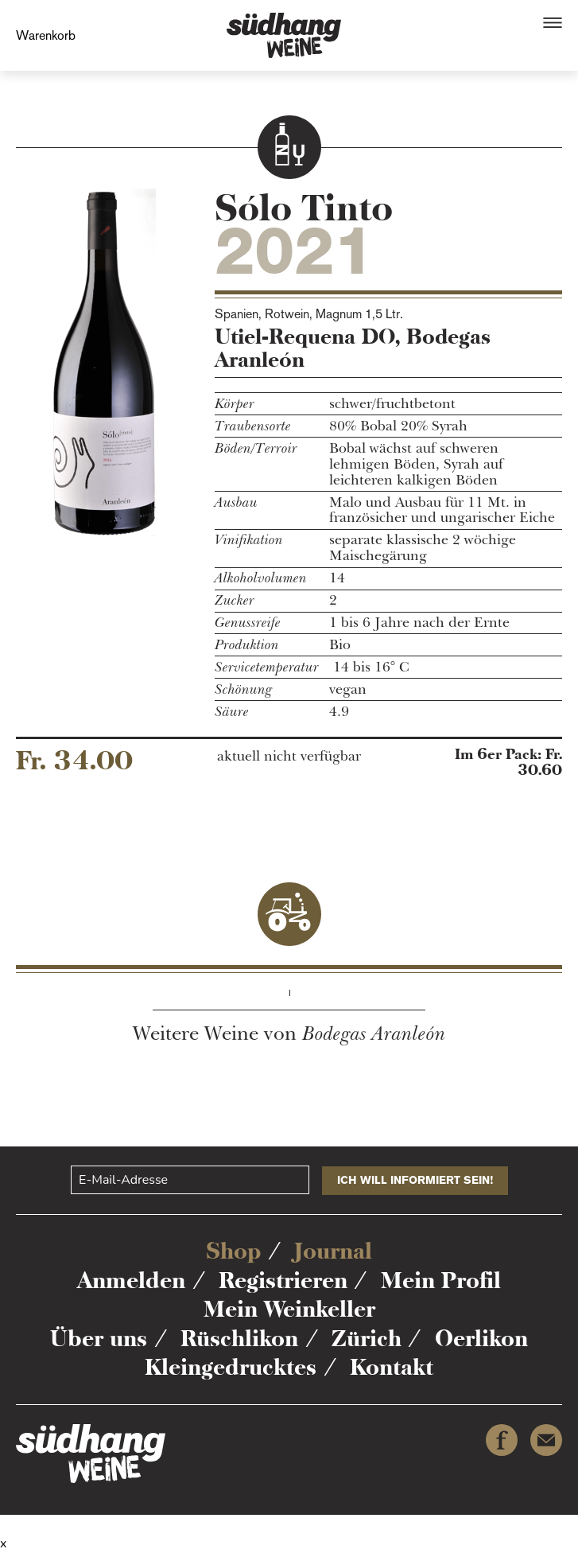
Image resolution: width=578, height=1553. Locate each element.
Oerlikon (481, 1338)
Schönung (244, 690)
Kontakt (391, 1367)
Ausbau (236, 503)
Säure (232, 712)
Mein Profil (441, 1280)
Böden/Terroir (256, 449)
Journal (333, 1250)
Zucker (234, 601)
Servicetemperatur (267, 667)
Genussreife (248, 623)
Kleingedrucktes (230, 1367)
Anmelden (131, 1280)
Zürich (366, 1338)
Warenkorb (46, 35)
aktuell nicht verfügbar (289, 757)
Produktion (247, 645)
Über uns (98, 1338)
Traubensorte (253, 426)
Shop (233, 1250)
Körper (234, 404)
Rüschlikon (239, 1338)
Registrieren (283, 1280)
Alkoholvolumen (261, 578)
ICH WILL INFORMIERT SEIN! (415, 1180)
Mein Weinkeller (289, 1308)
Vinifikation (249, 540)
